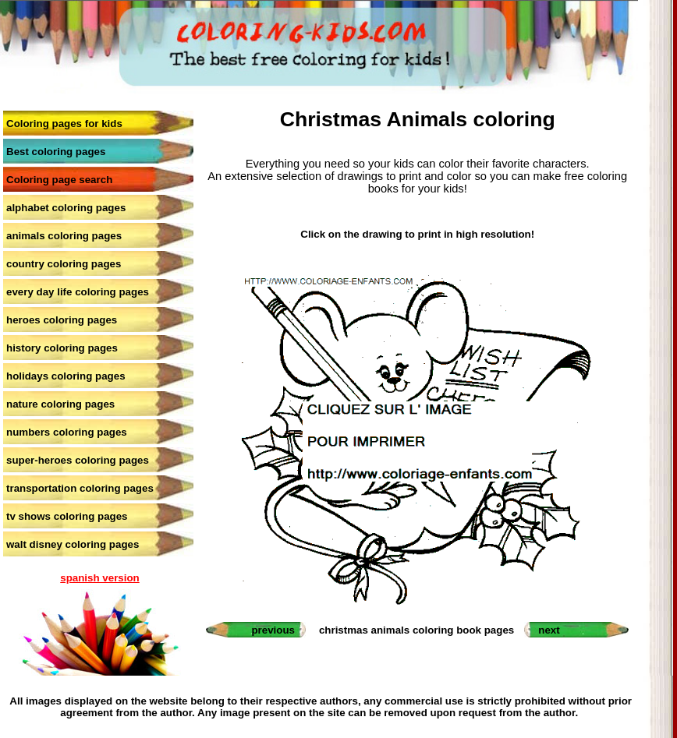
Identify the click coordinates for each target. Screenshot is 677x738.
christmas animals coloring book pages (416, 630)
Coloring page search (59, 179)
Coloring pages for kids (64, 123)
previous (273, 630)
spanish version (99, 578)
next (548, 630)
